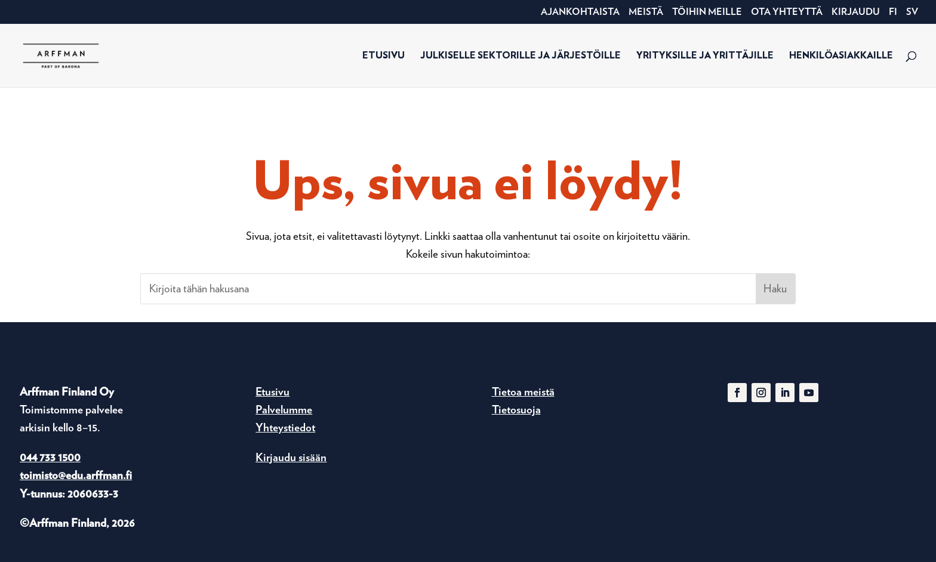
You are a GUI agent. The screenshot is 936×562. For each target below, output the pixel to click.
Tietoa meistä (523, 392)
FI (893, 12)
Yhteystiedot (285, 427)
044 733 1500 (50, 457)
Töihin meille (707, 12)
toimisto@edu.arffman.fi (76, 475)
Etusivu (383, 55)
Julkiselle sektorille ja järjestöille (520, 55)
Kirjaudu (856, 12)
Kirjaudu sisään (291, 457)
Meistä (646, 12)
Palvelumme (283, 409)
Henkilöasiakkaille (841, 55)
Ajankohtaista (580, 12)
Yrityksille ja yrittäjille (705, 55)
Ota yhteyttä (787, 12)
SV (912, 12)
